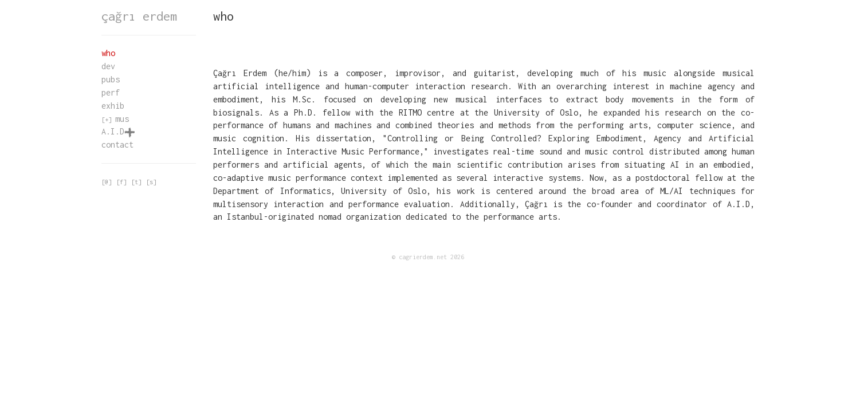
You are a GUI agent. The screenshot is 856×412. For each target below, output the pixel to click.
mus (122, 119)
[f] (121, 182)
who (108, 53)
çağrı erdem (139, 16)
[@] (106, 182)
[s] (151, 182)
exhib (112, 105)
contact (117, 144)
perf (110, 92)
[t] (136, 182)
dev (108, 66)
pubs (110, 79)
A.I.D (118, 131)
